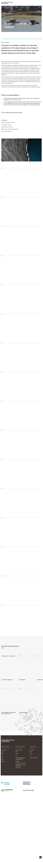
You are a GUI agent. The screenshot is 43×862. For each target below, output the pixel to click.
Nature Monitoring (18, 767)
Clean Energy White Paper (34, 757)
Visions (2, 759)
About (2, 751)
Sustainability (17, 761)
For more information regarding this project (11, 112)
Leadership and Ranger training (20, 763)
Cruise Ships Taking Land (19, 759)
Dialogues (2, 761)
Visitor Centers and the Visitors (20, 757)
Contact (2, 753)
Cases (2, 757)
